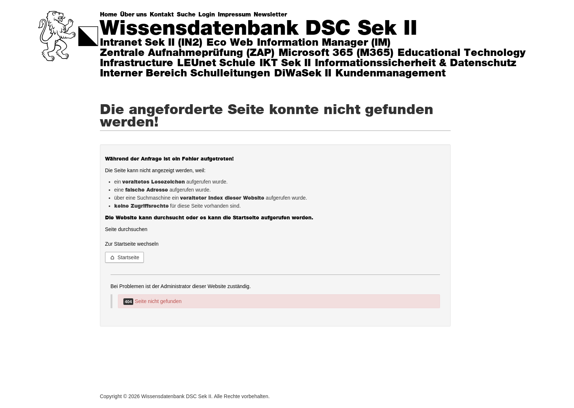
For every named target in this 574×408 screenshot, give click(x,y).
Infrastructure (136, 63)
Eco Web (229, 43)
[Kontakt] (163, 15)
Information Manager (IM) (324, 43)
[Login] (208, 15)
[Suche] (187, 15)
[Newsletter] (272, 15)
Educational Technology (462, 53)
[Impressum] (236, 15)
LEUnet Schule (216, 63)
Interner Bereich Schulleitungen (185, 73)
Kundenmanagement (390, 73)
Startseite (124, 257)
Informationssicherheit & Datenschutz (416, 63)
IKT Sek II (285, 63)
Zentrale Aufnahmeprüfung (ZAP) (187, 53)
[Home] (110, 15)
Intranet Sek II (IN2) (151, 43)
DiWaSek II (302, 73)
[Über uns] (135, 15)
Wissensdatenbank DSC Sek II (258, 28)
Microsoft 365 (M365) (336, 53)
